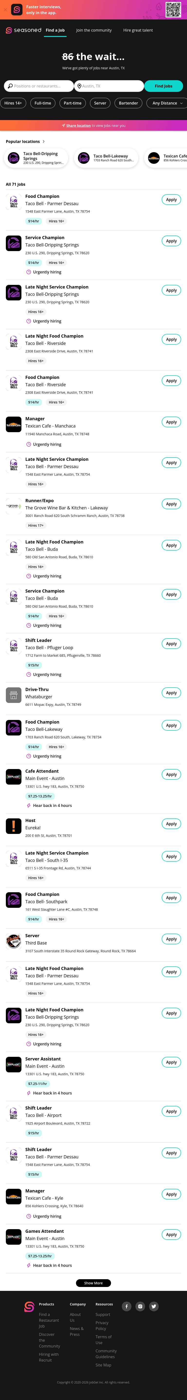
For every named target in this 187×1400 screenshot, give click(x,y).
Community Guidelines (106, 1353)
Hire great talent (138, 30)
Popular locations (25, 141)
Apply (171, 199)
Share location (76, 125)
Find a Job (55, 30)
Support (103, 1314)
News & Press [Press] (77, 1331)
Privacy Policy (102, 1325)
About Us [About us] (75, 1317)
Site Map (104, 1365)
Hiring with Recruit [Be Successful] (49, 1357)
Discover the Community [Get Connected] (49, 1340)
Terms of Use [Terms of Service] (104, 1339)
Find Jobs (163, 86)
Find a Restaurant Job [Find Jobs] (49, 1320)
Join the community (94, 30)
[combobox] (39, 86)
